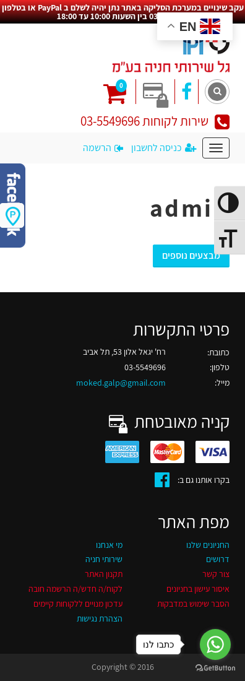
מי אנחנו (109, 544)
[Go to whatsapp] (215, 644)
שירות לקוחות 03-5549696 (155, 121)
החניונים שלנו (208, 544)
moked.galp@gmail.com (121, 382)
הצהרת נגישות (100, 618)
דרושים (218, 559)
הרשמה (103, 147)
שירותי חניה (104, 559)
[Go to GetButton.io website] (215, 668)
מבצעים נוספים (191, 255)
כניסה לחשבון (163, 147)
